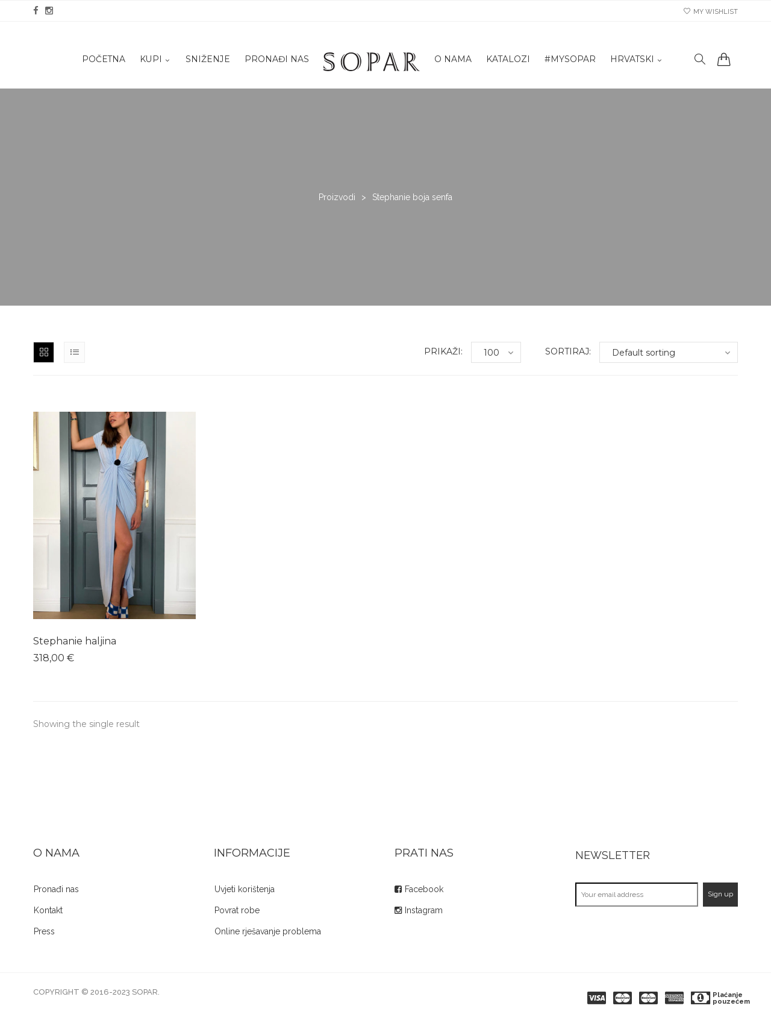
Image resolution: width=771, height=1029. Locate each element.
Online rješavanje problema (267, 931)
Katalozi (507, 60)
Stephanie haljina (74, 641)
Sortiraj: (568, 351)
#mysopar (569, 60)
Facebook (424, 889)
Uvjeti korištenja (244, 889)
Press (44, 931)
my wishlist (711, 12)
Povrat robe (237, 910)
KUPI (149, 60)
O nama (451, 60)
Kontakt (48, 910)
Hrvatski (632, 60)
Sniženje (206, 60)
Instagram (424, 910)
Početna (101, 60)
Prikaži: (443, 351)
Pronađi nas (275, 60)
